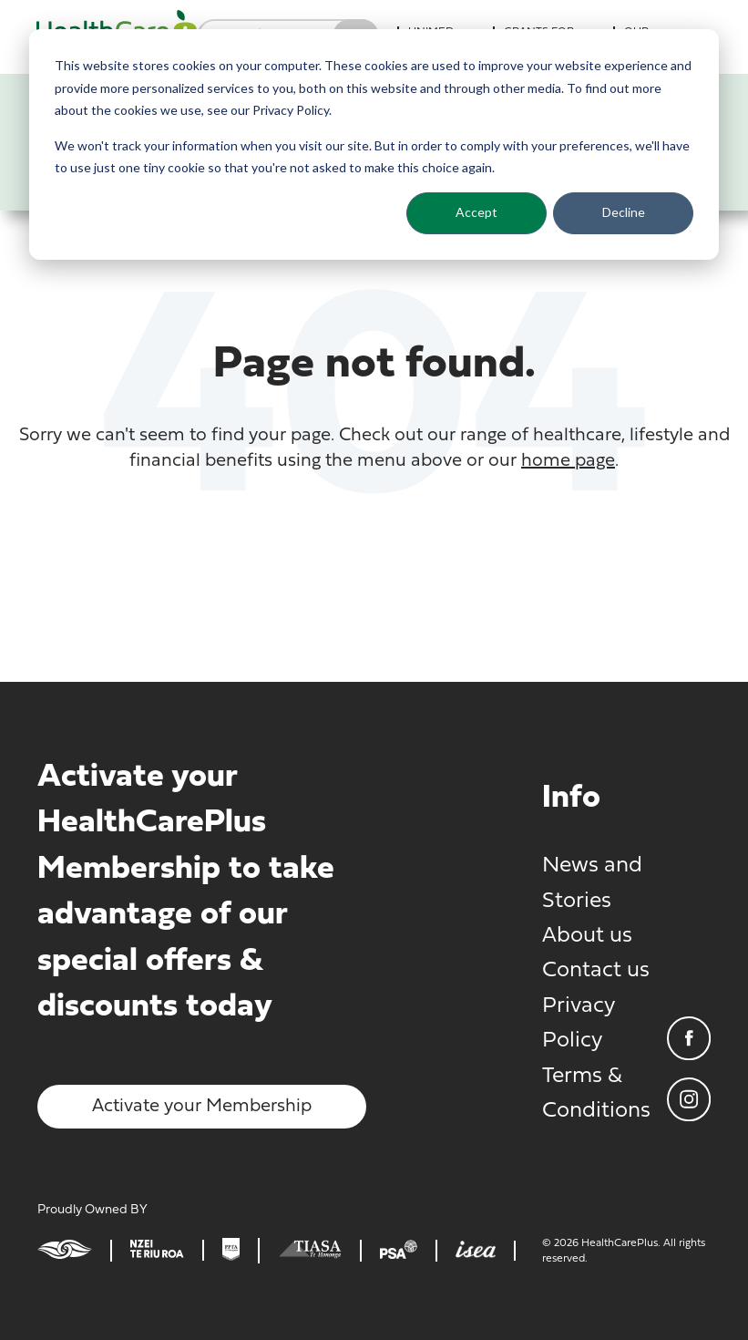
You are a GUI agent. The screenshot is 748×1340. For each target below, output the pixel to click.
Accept (476, 212)
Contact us (596, 971)
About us (587, 936)
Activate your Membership (202, 1107)
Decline (623, 212)
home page (568, 461)
